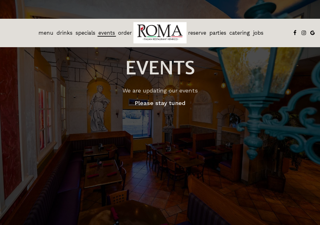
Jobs (258, 33)
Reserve (197, 33)
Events (106, 33)
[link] (160, 32)
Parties (217, 33)
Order (125, 33)
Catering (239, 33)
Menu (45, 33)
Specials (85, 33)
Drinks (64, 33)
